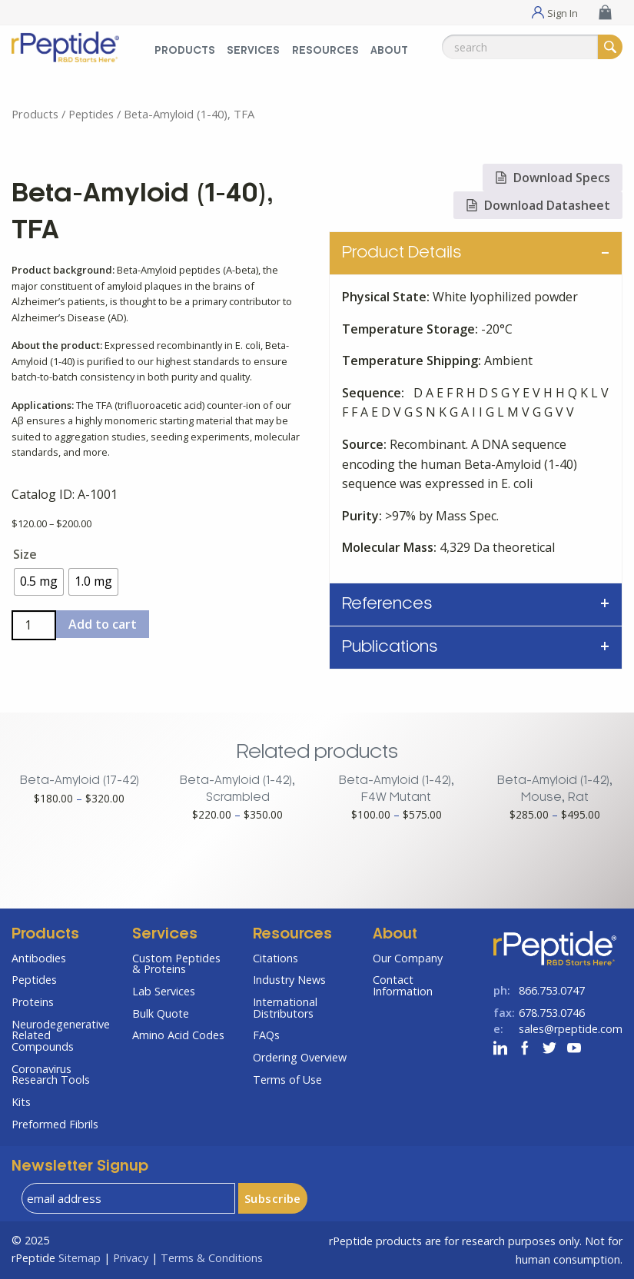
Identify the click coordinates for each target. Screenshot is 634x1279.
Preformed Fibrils (55, 1124)
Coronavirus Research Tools (51, 1074)
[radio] (39, 582)
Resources (292, 935)
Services (165, 935)
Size (25, 554)
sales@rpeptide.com (570, 1029)
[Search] (610, 47)
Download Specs (552, 177)
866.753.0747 (552, 990)
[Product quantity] (34, 625)
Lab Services (163, 991)
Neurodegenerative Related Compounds (60, 1035)
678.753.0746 (552, 1012)
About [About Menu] (389, 51)
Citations (275, 958)
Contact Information (403, 985)
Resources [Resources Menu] (325, 51)
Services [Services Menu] (253, 51)
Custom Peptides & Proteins (176, 963)
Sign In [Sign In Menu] (562, 12)
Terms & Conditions (212, 1258)
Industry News (289, 979)
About (395, 935)
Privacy (130, 1258)
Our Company (408, 958)
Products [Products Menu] (184, 51)
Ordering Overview (300, 1057)
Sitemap (79, 1258)
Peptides (91, 113)
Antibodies (39, 958)
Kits (21, 1102)
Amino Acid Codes (178, 1035)
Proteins (33, 1002)
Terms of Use (287, 1079)
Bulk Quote (160, 1013)
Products (35, 113)
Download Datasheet (538, 205)
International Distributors (285, 1007)
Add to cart (102, 624)
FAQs (266, 1035)
